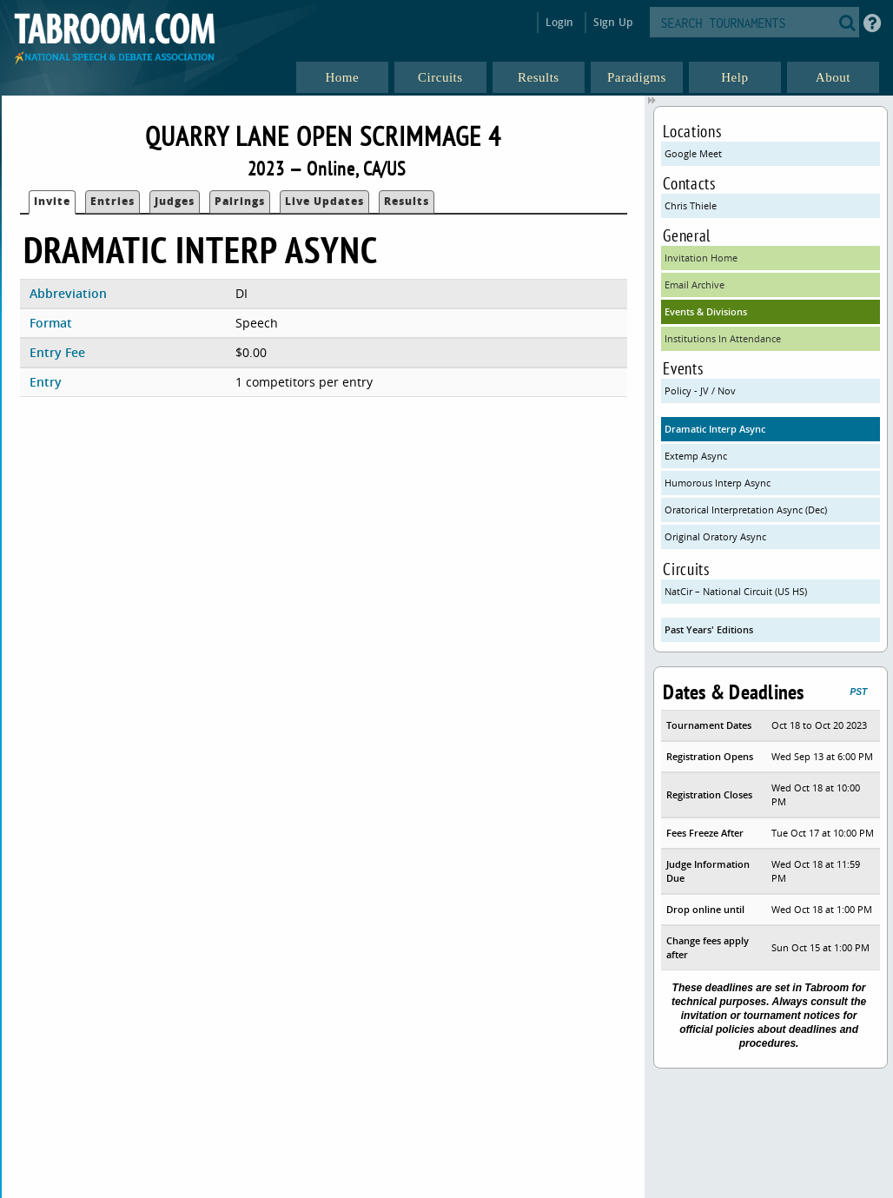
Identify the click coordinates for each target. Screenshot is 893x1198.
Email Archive (694, 284)
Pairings (240, 201)
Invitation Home (701, 257)
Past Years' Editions (709, 629)
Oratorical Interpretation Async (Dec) (746, 509)
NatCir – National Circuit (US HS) (736, 591)
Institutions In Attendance (723, 338)
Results (406, 201)
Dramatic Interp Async (715, 428)
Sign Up (612, 22)
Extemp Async (696, 455)
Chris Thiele (691, 205)
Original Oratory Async (715, 536)
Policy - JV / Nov (700, 390)
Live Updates (324, 201)
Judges (175, 201)
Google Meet (693, 153)
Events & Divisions (706, 311)
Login (560, 22)
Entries (112, 201)
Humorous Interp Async (718, 482)
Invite (52, 201)
